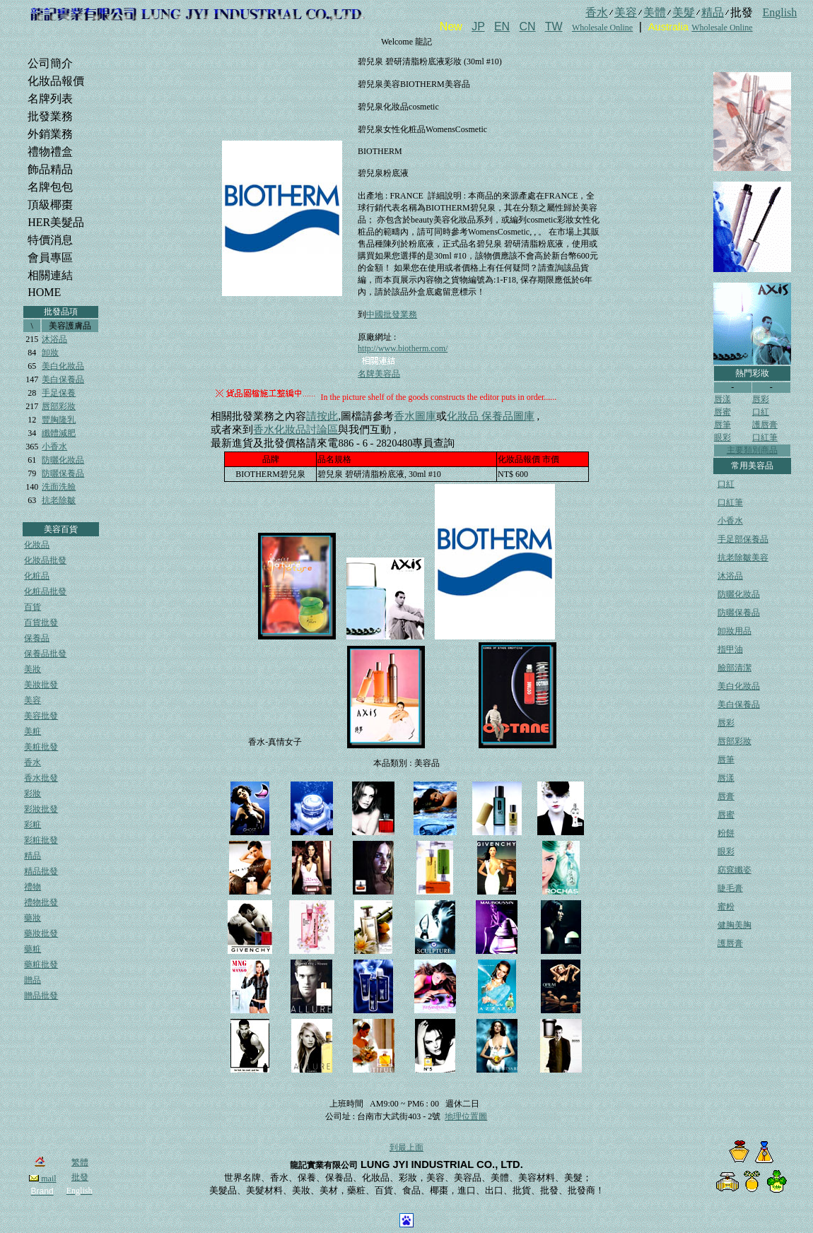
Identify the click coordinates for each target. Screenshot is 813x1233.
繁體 (79, 1162)
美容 (32, 700)
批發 (79, 1177)
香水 (32, 762)
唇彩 (760, 399)
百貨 (32, 607)
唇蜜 (722, 412)
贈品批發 (41, 996)
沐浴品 (54, 339)
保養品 (36, 638)
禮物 (32, 887)
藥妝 (32, 918)
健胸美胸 (734, 925)
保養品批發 (45, 654)
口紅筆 (765, 437)
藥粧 (32, 949)
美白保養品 (63, 379)
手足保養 (59, 393)
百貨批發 (41, 622)
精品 (32, 856)
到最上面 (406, 1147)
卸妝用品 (734, 631)
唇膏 (726, 796)
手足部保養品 (743, 539)
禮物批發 (41, 902)
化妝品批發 (45, 560)
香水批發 (41, 778)
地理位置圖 (466, 1116)
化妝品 (36, 545)
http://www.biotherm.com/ (403, 348)
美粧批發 (41, 747)
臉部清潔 (734, 668)
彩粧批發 (41, 840)
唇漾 (722, 399)
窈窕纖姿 (734, 870)
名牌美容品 (379, 374)
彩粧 (32, 825)
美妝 (32, 669)
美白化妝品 (63, 366)
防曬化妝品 (63, 460)
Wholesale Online (602, 28)
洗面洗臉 (59, 487)
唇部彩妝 (59, 406)
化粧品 (36, 576)
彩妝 (32, 793)
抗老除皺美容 (743, 557)
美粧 (32, 731)
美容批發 (41, 716)
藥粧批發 (41, 964)
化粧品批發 (45, 591)
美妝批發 (41, 685)
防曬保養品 (63, 473)
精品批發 (41, 871)
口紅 (760, 412)
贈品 (32, 980)
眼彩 (722, 437)
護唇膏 (765, 425)
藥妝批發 (41, 933)
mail (42, 1179)
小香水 (54, 447)
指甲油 (730, 649)
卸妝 (50, 353)
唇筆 (722, 425)
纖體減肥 (59, 433)
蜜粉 (726, 907)
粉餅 (726, 833)
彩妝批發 (41, 809)
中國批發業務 (391, 314)
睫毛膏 (730, 888)
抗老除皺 (59, 500)
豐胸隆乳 (59, 420)
